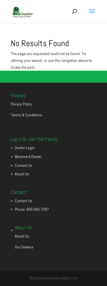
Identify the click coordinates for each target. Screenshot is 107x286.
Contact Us (23, 165)
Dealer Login (25, 147)
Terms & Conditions (26, 114)
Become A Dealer (28, 156)
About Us (22, 174)
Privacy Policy (21, 104)
